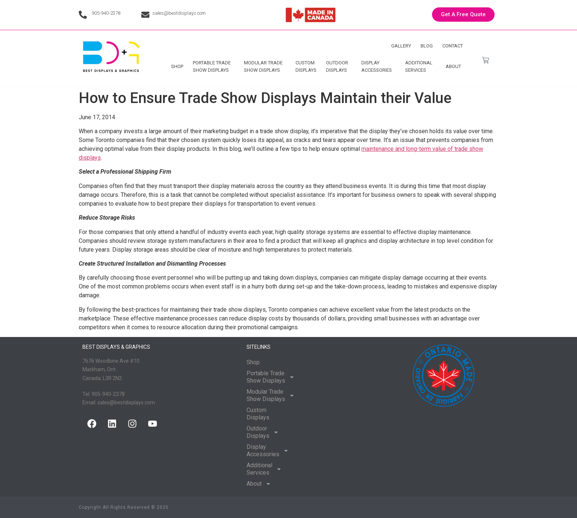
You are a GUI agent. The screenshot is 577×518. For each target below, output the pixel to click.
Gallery (401, 46)
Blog (427, 46)
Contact (452, 46)
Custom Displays (305, 66)
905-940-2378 (106, 13)
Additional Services (420, 66)
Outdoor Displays (339, 66)
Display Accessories (378, 66)
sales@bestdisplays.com (179, 13)
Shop (177, 66)
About (455, 66)
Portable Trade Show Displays (213, 66)
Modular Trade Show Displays (265, 66)
